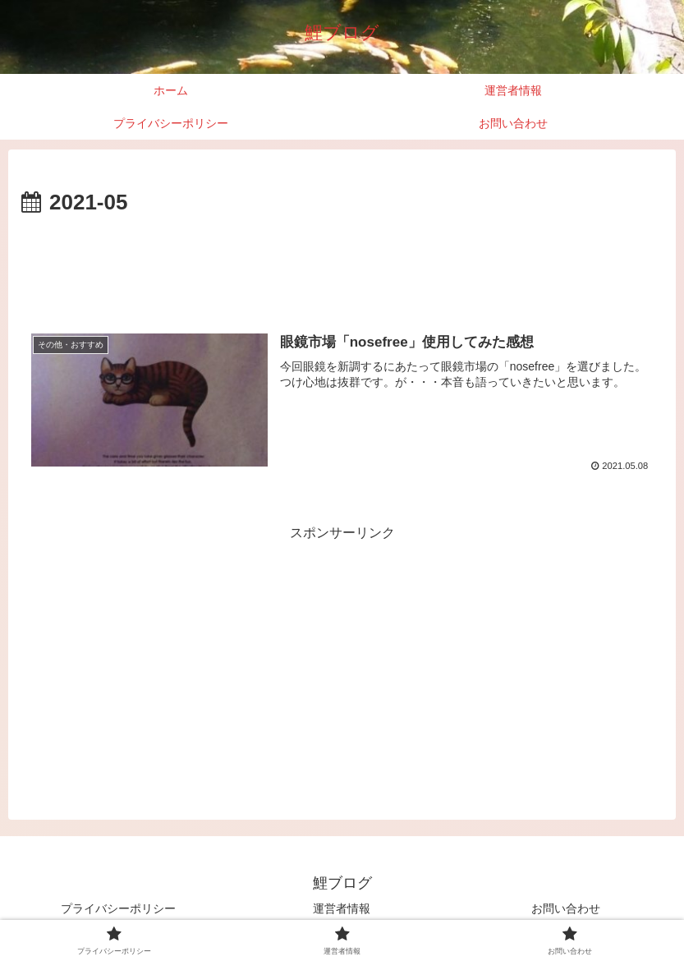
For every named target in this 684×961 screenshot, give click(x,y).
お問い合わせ (565, 908)
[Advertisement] (342, 266)
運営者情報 (341, 908)
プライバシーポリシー (118, 908)
